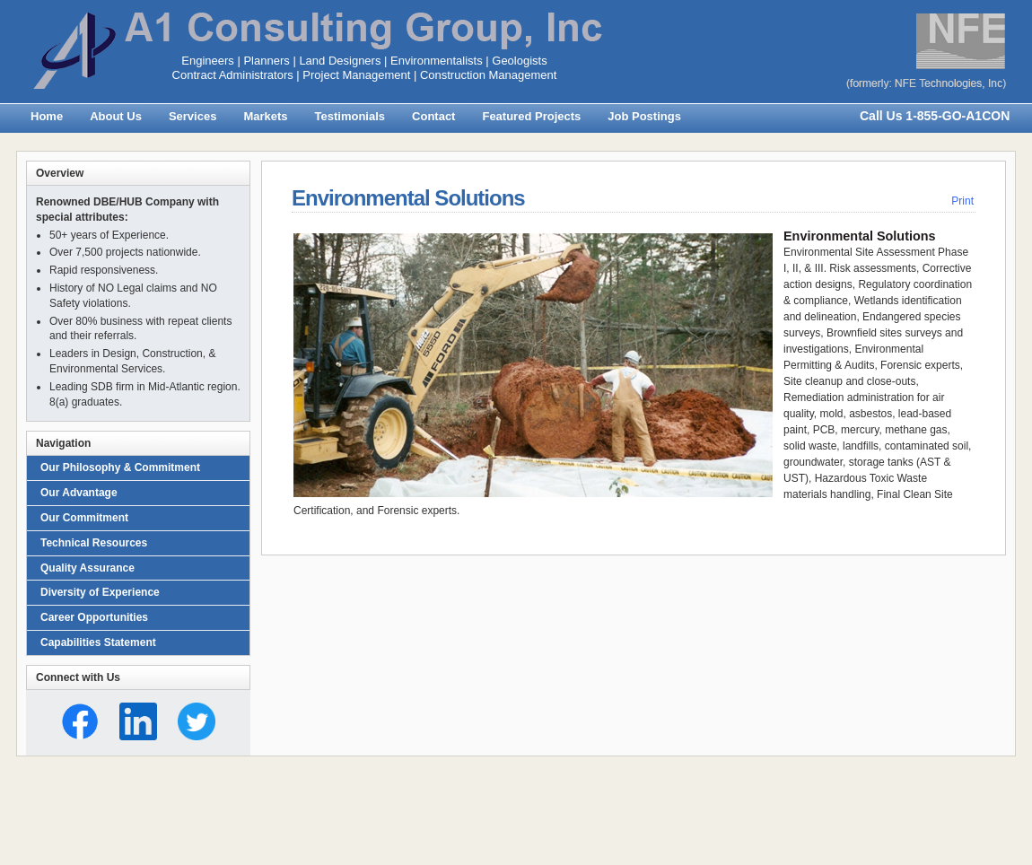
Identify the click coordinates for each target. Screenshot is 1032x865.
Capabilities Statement (98, 642)
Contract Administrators (232, 75)
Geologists (519, 60)
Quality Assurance (87, 568)
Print (962, 201)
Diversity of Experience (100, 592)
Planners (266, 60)
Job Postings (644, 116)
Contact (433, 116)
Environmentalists (436, 60)
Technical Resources (93, 543)
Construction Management (488, 75)
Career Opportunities (94, 617)
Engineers (207, 60)
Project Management (356, 75)
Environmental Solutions (408, 198)
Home (47, 116)
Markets (265, 116)
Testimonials (350, 116)
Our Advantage (79, 492)
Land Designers (339, 60)
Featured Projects (531, 116)
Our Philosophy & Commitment (120, 467)
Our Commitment (84, 517)
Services (193, 116)
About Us (116, 116)
